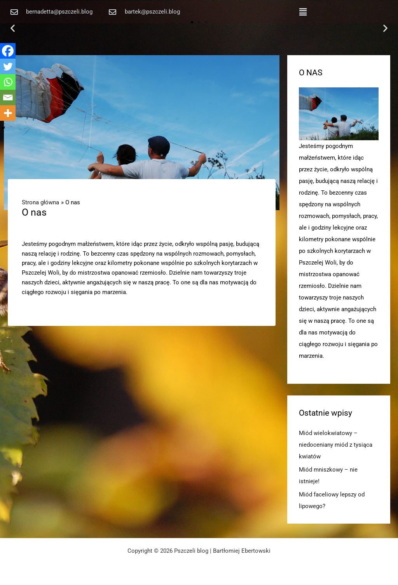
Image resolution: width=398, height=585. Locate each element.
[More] (8, 113)
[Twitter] (8, 66)
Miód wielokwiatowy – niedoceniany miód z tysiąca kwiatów (335, 445)
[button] (302, 12)
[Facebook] (8, 51)
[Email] (8, 97)
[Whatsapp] (8, 82)
